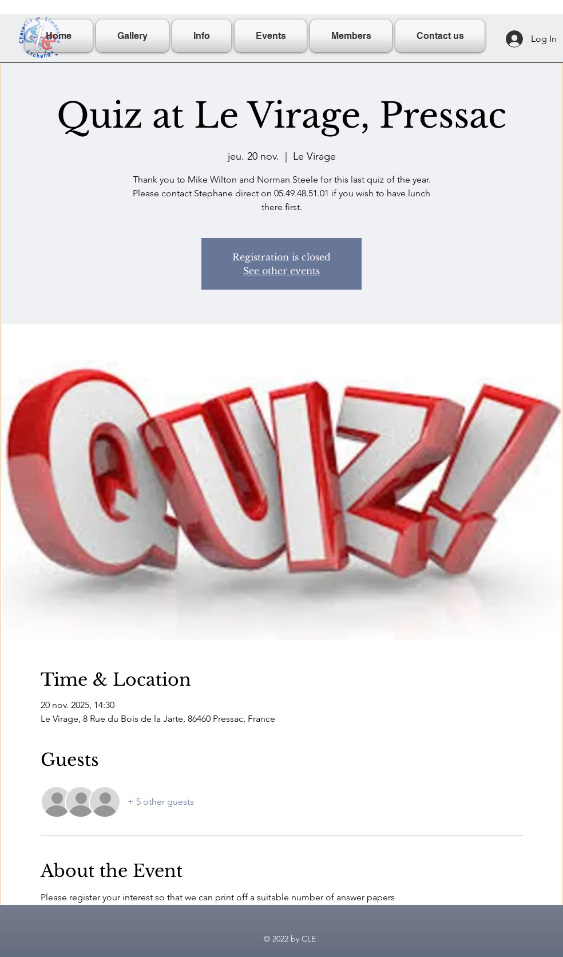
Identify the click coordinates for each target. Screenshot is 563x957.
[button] (202, 35)
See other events (281, 270)
